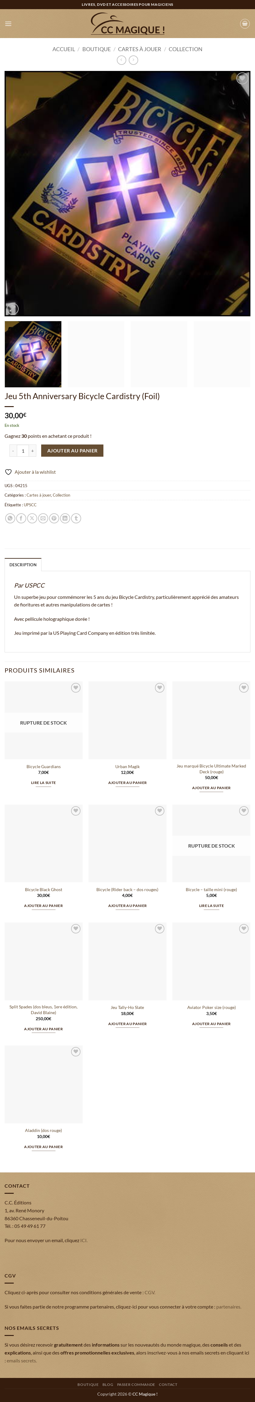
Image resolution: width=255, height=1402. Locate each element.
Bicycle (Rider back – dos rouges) (127, 889)
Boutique (96, 49)
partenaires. (228, 1306)
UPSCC (30, 504)
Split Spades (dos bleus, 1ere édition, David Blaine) (43, 1009)
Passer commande (136, 1384)
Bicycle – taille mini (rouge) (211, 889)
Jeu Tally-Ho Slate (127, 1007)
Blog (107, 1384)
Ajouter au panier (72, 450)
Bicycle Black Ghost (43, 889)
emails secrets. (22, 1360)
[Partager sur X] (32, 518)
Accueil (63, 49)
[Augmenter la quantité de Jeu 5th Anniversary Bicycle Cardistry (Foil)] (32, 450)
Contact (168, 1384)
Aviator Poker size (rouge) (211, 1007)
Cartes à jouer (139, 49)
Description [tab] (23, 564)
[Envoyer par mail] (43, 518)
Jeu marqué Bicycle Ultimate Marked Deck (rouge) (211, 768)
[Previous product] (133, 60)
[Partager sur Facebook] (21, 518)
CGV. (150, 1292)
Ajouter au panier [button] (127, 783)
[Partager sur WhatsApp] (10, 518)
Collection (186, 49)
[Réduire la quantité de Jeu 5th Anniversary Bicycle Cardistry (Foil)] (13, 450)
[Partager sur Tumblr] (76, 518)
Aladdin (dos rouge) (43, 1130)
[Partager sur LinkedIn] (65, 518)
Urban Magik (127, 766)
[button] (8, 23)
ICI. (84, 1240)
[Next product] (121, 60)
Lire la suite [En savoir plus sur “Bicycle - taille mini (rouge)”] (211, 906)
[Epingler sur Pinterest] (54, 518)
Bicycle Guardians (44, 766)
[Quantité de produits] (23, 450)
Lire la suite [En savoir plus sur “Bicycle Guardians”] (43, 783)
